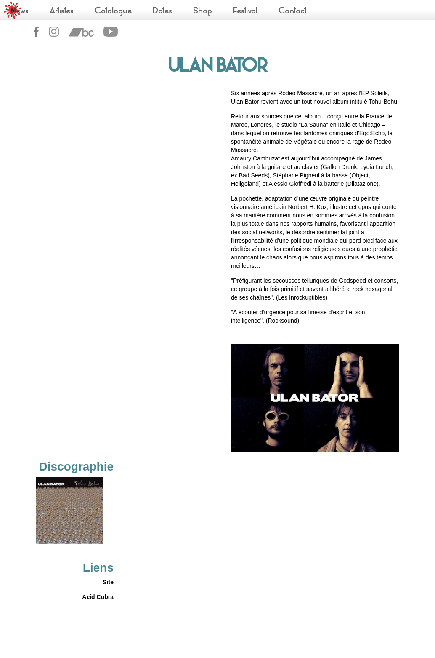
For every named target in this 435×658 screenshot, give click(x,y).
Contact (293, 11)
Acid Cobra (98, 597)
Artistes (62, 11)
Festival (245, 11)
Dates (162, 11)
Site (108, 582)
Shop (202, 11)
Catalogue (113, 11)
